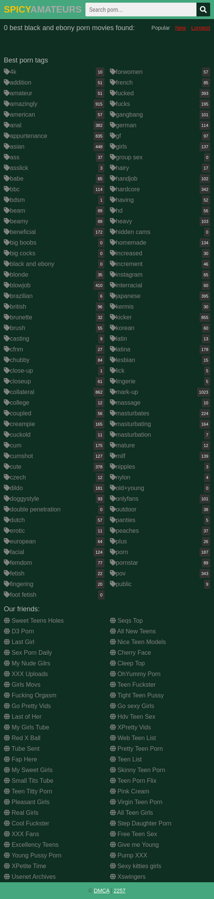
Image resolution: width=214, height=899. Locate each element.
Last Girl (19, 642)
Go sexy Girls (132, 706)
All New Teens (133, 631)
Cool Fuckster (26, 823)
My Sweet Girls (28, 770)
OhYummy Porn (135, 674)
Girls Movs (22, 684)
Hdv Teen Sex (133, 716)
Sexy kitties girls (135, 866)
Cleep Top (127, 663)
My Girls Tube (26, 727)
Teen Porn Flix (133, 780)
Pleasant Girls (27, 802)
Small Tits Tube (28, 780)
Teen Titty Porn (28, 791)
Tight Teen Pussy (137, 695)
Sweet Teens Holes (34, 620)
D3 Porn (19, 631)
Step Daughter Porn (141, 823)
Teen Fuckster (133, 684)
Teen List (126, 759)
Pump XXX (129, 855)
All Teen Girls (131, 812)
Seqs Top (126, 620)
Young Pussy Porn (32, 855)
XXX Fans (21, 834)
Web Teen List (133, 738)
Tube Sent (21, 748)
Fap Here (20, 759)
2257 (120, 891)
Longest (200, 28)
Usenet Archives (30, 876)
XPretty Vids (130, 727)
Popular (160, 28)
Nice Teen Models (138, 642)
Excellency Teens (31, 844)
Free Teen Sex (133, 834)
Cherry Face (130, 652)
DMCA (101, 891)
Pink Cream (130, 791)
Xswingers (128, 876)
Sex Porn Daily (28, 652)
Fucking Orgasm (30, 695)
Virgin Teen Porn (136, 802)
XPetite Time (25, 866)
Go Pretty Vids (27, 706)
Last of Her (23, 716)
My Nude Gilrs (27, 663)
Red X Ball (22, 738)
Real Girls (21, 812)
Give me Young (134, 844)
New (180, 28)
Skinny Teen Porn (138, 770)
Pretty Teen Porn (136, 748)
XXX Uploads (26, 674)
